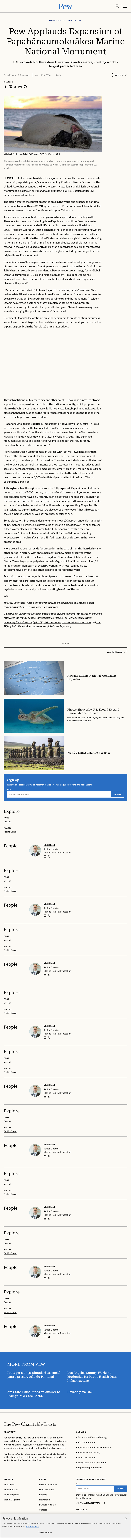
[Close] (126, 1518)
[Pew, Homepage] (65, 6)
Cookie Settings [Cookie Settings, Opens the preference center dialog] (45, 1532)
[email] (45, 856)
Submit (117, 794)
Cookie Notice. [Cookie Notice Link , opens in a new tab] (32, 1526)
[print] (25, 86)
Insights (8, 1479)
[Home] (30, 1423)
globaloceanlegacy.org (59, 626)
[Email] (59, 794)
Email (9, 789)
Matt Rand (49, 844)
